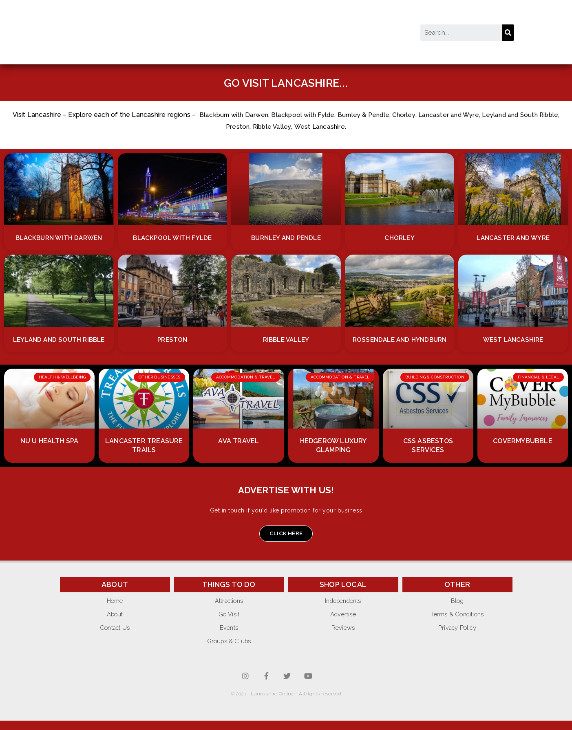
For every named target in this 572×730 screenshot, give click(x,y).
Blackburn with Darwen (239, 115)
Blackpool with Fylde (310, 115)
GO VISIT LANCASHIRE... (286, 82)
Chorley (415, 115)
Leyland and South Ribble (58, 339)
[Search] (508, 32)
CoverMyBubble (522, 450)
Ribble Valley (283, 126)
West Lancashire (332, 126)
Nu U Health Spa (49, 450)
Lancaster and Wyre (462, 115)
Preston (248, 126)
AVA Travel (238, 450)
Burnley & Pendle (374, 115)
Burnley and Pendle (286, 238)
